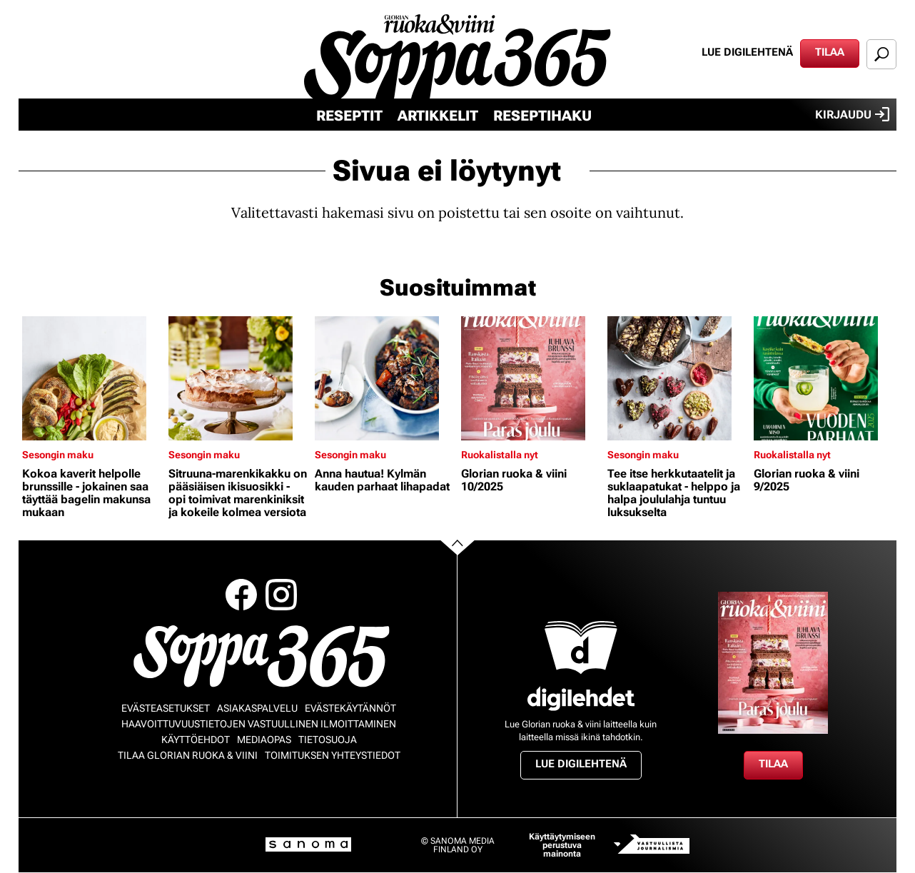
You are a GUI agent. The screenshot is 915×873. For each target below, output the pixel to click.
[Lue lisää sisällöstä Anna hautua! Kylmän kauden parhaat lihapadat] (384, 378)
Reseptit (349, 115)
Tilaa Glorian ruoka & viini (188, 755)
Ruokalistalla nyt (499, 454)
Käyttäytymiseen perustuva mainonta (562, 845)
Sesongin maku (57, 454)
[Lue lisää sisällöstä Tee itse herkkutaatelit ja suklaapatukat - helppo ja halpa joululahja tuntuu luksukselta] (677, 378)
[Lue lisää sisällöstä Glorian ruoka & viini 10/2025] (530, 378)
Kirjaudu (852, 114)
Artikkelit (438, 115)
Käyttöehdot (195, 739)
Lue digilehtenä (747, 52)
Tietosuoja (327, 739)
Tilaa (829, 52)
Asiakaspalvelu (257, 708)
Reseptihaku (542, 115)
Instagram (281, 594)
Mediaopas (264, 739)
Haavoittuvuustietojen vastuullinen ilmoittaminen (258, 724)
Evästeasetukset (165, 708)
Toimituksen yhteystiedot (332, 755)
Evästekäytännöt (350, 708)
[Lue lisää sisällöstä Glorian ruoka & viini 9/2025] (823, 378)
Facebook (241, 594)
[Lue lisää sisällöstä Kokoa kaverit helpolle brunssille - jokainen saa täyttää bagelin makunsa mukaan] (91, 378)
